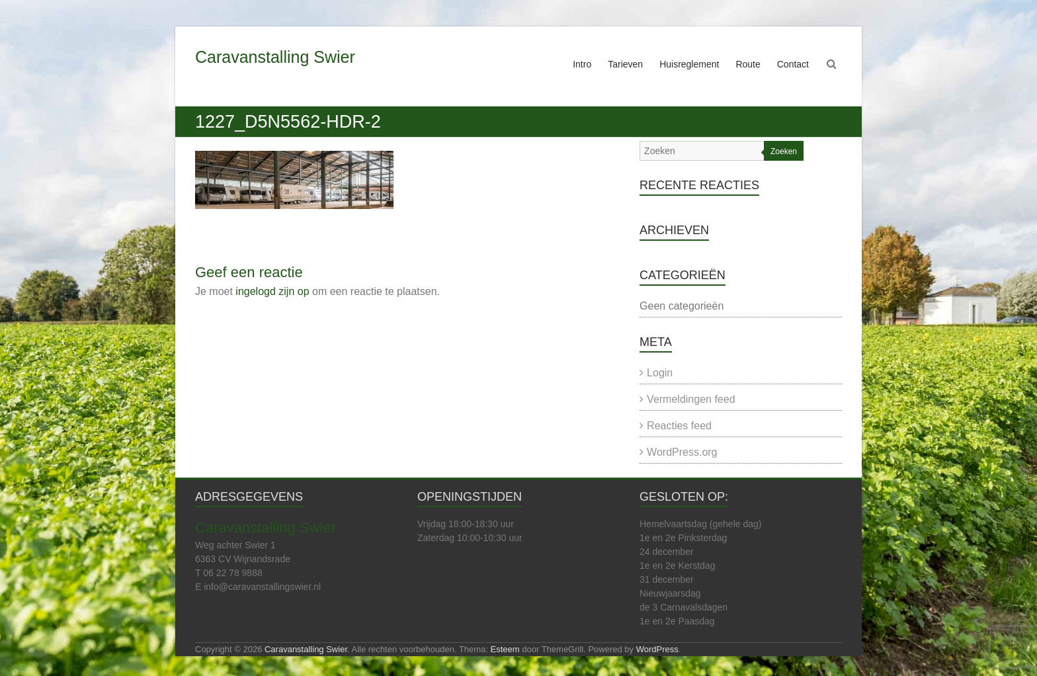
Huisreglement (689, 64)
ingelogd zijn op (272, 291)
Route (747, 64)
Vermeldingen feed (691, 399)
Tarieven (625, 64)
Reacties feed (679, 425)
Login (660, 372)
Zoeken (783, 151)
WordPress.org (682, 452)
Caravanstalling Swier (275, 57)
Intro (582, 64)
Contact (793, 64)
